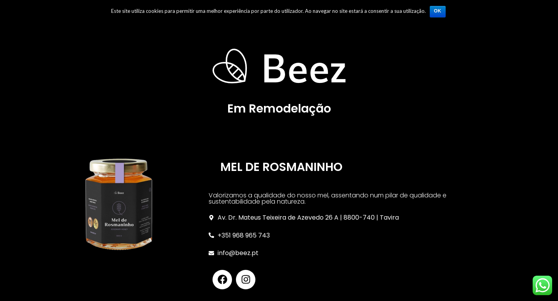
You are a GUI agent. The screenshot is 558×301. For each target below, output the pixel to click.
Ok (437, 11)
